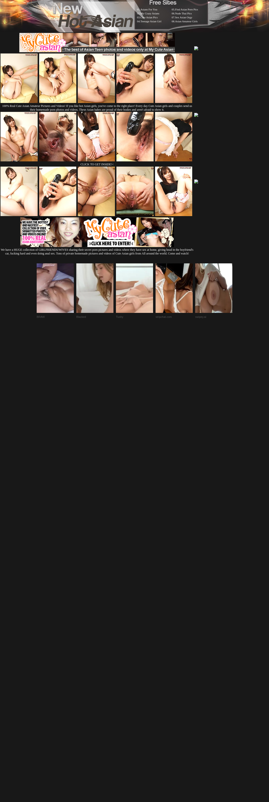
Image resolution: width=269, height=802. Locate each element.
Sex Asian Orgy (183, 17)
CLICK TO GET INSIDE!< (97, 164)
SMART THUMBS (143, 678)
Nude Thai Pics (183, 13)
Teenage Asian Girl (150, 21)
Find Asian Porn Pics (186, 9)
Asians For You (148, 9)
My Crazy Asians (149, 13)
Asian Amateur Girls (186, 21)
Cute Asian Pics (149, 17)
